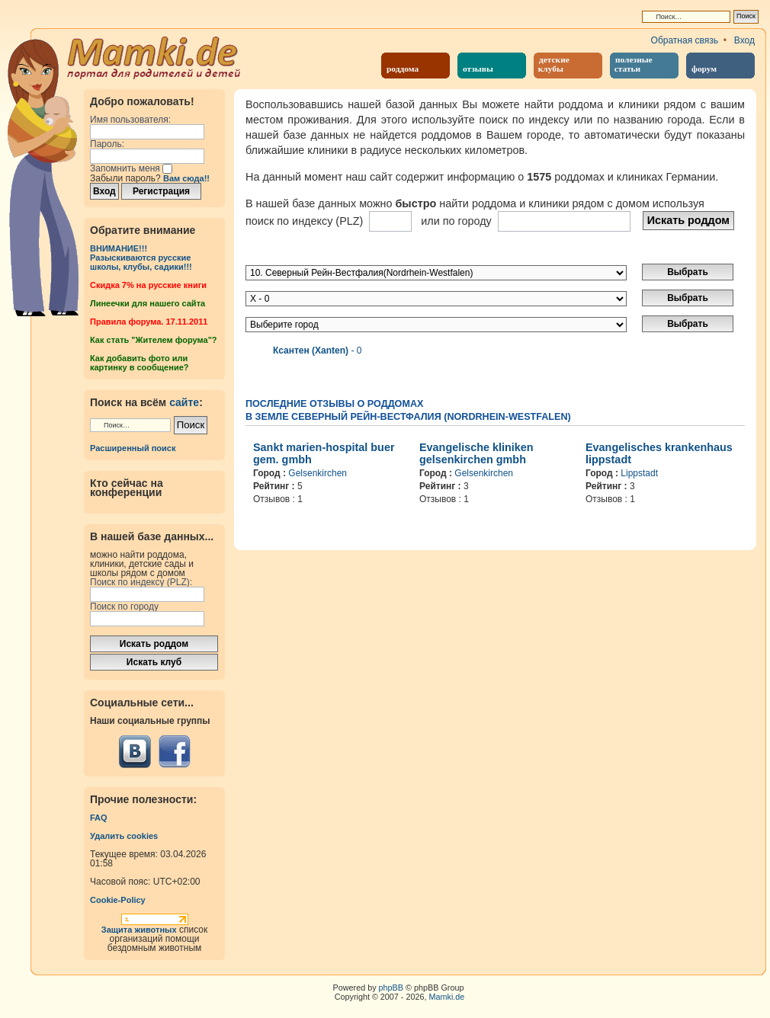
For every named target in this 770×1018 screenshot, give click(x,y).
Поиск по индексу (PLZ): (141, 582)
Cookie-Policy (118, 899)
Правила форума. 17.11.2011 (148, 321)
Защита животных (139, 929)
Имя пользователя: (130, 119)
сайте (184, 402)
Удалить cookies (124, 835)
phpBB (391, 987)
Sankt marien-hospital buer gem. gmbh (324, 453)
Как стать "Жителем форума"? (153, 339)
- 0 (317, 350)
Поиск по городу (124, 606)
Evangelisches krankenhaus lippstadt (659, 453)
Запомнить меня (131, 168)
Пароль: (107, 144)
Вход (744, 40)
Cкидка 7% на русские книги (148, 285)
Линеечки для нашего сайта (147, 303)
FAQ (98, 817)
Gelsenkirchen (317, 473)
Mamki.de (447, 996)
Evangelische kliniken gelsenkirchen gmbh (476, 453)
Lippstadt (639, 473)
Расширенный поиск (132, 448)
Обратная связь (684, 40)
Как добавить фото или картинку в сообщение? (139, 363)
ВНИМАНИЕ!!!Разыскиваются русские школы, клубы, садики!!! (141, 257)
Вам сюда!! (186, 178)
